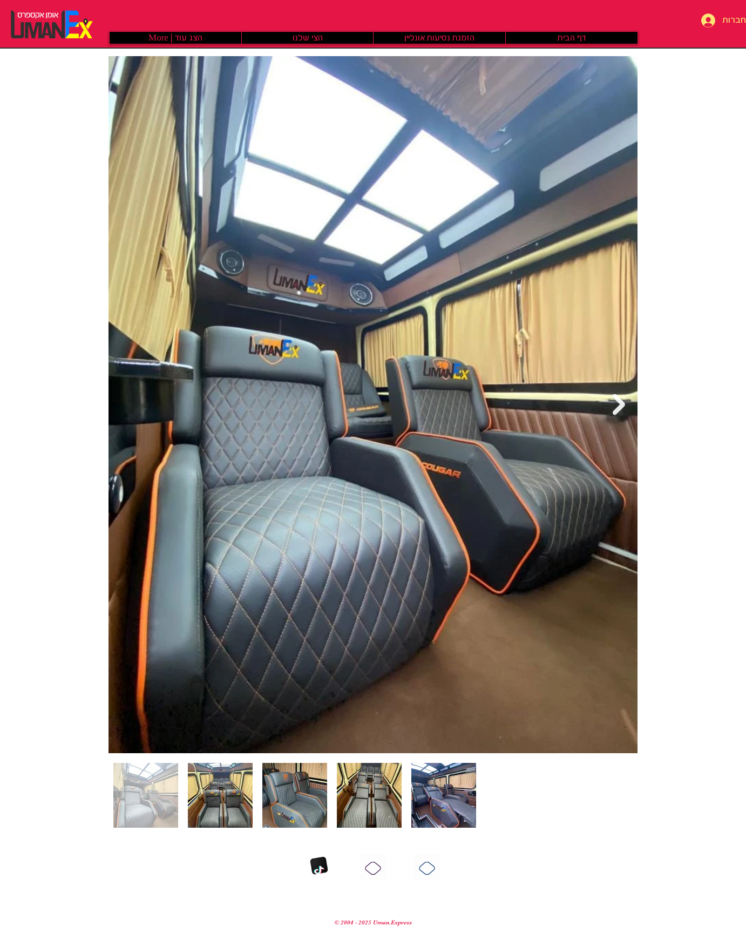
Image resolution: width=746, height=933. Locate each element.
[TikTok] (319, 867)
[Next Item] (619, 404)
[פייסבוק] (426, 867)
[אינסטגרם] (373, 867)
